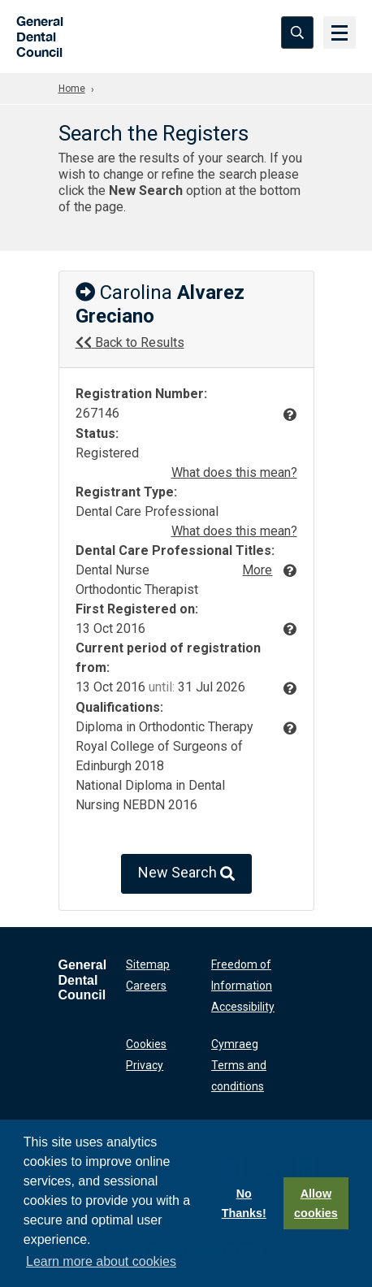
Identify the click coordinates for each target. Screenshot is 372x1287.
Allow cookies (316, 1203)
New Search (186, 874)
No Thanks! (244, 1203)
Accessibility (243, 1006)
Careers (146, 985)
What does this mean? (234, 472)
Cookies (146, 1044)
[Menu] (339, 32)
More (257, 570)
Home (71, 88)
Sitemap (148, 964)
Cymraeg (234, 1044)
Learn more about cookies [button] (101, 1261)
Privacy (144, 1065)
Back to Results (130, 342)
